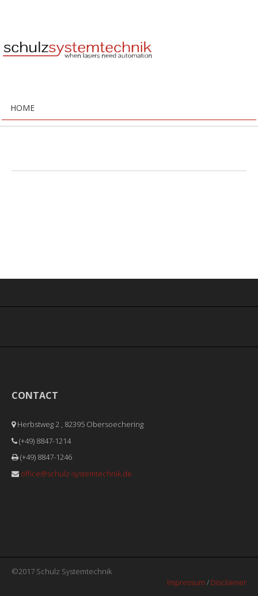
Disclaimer (228, 582)
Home (22, 107)
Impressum (186, 582)
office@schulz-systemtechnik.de (76, 473)
